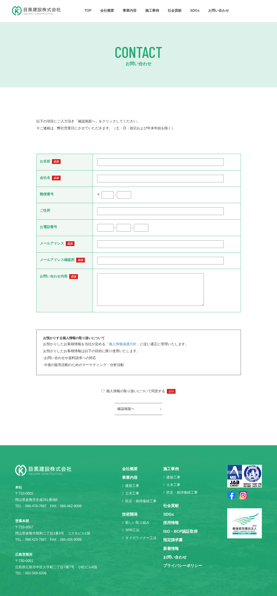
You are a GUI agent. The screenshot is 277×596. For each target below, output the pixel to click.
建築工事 (132, 485)
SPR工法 (132, 530)
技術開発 (130, 514)
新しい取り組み (137, 522)
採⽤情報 (171, 523)
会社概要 (107, 10)
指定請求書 (173, 540)
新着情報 (171, 548)
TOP (88, 10)
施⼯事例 (152, 10)
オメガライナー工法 (140, 538)
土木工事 (132, 493)
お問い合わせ (218, 10)
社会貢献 (175, 10)
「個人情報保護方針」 (122, 344)
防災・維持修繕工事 (140, 501)
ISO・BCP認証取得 (180, 531)
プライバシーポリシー (182, 566)
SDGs (195, 10)
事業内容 (130, 10)
